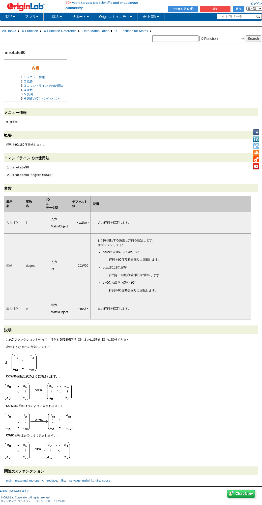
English (4, 490)
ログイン (256, 3)
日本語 (25, 490)
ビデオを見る (182, 8)
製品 (10, 17)
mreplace (51, 480)
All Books (9, 31)
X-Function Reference (60, 31)
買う (238, 8)
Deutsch (15, 490)
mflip (62, 480)
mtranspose (102, 480)
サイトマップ (8, 501)
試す (215, 8)
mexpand (21, 480)
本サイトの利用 (56, 501)
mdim (9, 480)
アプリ (31, 17)
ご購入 (55, 17)
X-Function (30, 31)
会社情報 (150, 17)
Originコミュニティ (115, 17)
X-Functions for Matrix (131, 31)
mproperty (36, 480)
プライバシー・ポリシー (32, 501)
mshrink (87, 480)
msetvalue (74, 480)
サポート (80, 17)
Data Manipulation (95, 31)
